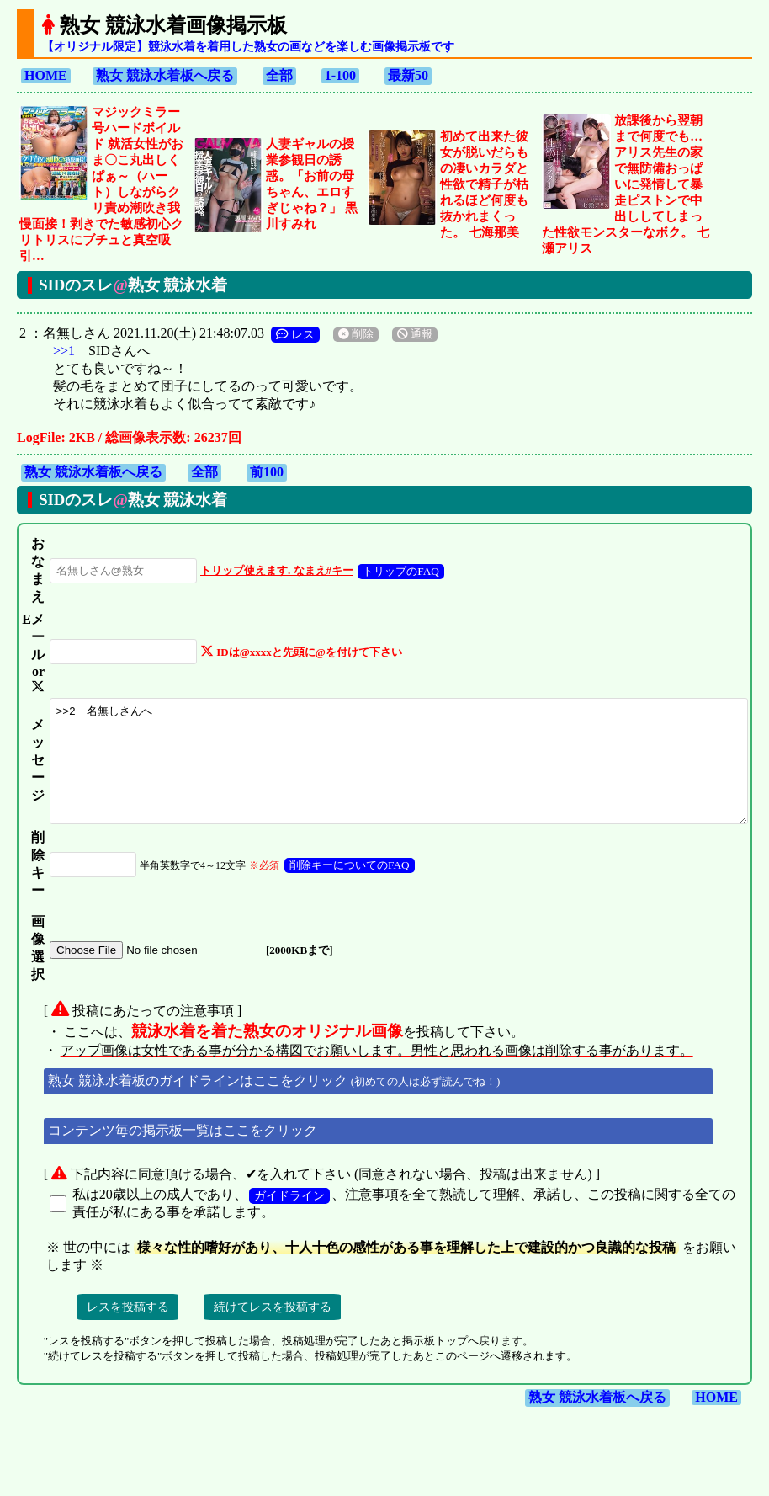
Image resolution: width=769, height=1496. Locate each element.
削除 (348, 318)
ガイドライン (282, 1217)
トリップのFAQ (383, 555)
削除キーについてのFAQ (332, 887)
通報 (407, 318)
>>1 (56, 334)
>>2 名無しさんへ (397, 771)
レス (287, 318)
